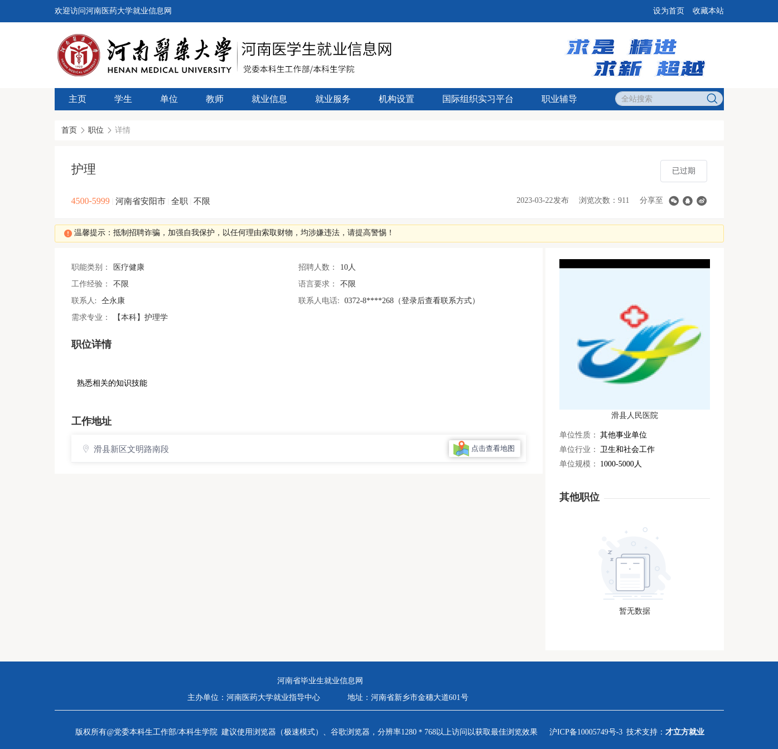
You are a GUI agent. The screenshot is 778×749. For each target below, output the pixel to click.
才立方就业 (684, 732)
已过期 (683, 171)
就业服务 (333, 99)
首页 (69, 130)
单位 (169, 99)
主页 (77, 99)
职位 (96, 130)
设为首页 (668, 11)
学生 (123, 99)
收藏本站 (708, 11)
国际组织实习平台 (478, 99)
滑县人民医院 (634, 415)
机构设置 (396, 99)
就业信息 (269, 99)
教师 (215, 99)
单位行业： (578, 449)
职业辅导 (559, 99)
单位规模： (578, 464)
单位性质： (578, 435)
